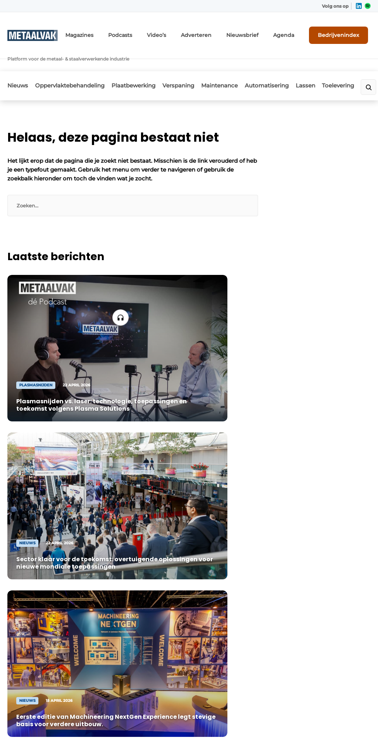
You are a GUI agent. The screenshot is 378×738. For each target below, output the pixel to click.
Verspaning (193, 65)
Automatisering (291, 65)
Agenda (292, 32)
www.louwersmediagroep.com (321, 673)
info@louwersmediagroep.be (319, 635)
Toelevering (31, 576)
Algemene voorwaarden (296, 720)
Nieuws (17, 65)
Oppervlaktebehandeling (74, 65)
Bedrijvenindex (343, 32)
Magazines (109, 32)
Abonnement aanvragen (122, 495)
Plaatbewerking (143, 65)
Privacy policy (347, 720)
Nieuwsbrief (255, 32)
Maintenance (238, 65)
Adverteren (214, 32)
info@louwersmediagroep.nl (318, 524)
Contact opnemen (128, 514)
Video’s (179, 32)
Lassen (334, 65)
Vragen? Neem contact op (302, 396)
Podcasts (146, 32)
